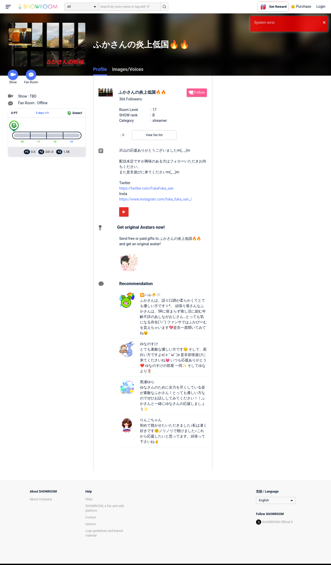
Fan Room (31, 77)
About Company (41, 499)
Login (320, 6)
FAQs (89, 499)
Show (13, 77)
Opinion (90, 524)
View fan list (154, 135)
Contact (90, 517)
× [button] (324, 22)
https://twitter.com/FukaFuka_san (146, 188)
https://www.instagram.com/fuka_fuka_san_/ (155, 199)
